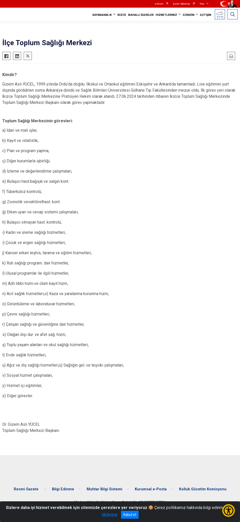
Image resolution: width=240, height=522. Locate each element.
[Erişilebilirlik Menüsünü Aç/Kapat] (228, 510)
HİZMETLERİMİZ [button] (166, 15)
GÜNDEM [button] (188, 15)
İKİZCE (121, 15)
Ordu (202, 4)
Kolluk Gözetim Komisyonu (202, 489)
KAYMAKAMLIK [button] (102, 15)
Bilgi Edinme (63, 489)
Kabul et (129, 515)
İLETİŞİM (205, 15)
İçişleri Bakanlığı (181, 4)
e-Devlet (159, 4)
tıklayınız (109, 514)
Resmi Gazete (26, 489)
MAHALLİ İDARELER (141, 15)
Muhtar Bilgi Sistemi (104, 489)
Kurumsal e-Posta (151, 489)
